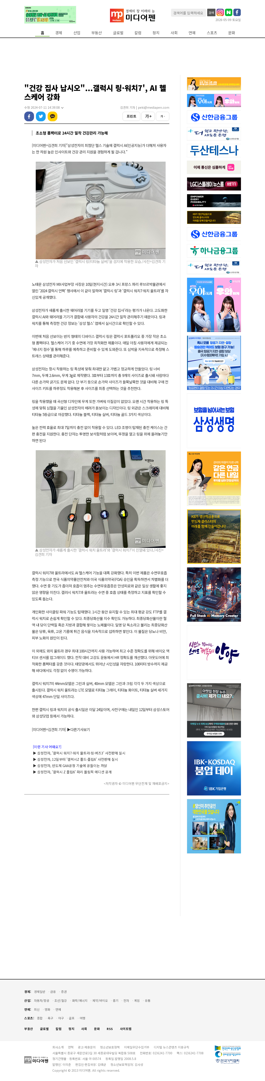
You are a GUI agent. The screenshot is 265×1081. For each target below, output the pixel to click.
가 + (148, 116)
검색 (211, 12)
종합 (40, 1018)
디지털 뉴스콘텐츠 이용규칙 (171, 1047)
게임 (137, 1000)
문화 (231, 32)
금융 (53, 992)
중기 (115, 1000)
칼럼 (137, 32)
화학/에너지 (79, 1000)
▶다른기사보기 (78, 729)
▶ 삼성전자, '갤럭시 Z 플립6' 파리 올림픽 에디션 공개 (72, 771)
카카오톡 (52, 116)
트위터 (41, 116)
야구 (61, 1018)
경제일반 (39, 992)
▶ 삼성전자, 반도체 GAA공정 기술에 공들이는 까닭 (70, 765)
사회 (174, 32)
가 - (162, 116)
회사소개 (58, 1047)
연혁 (71, 1047)
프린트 (131, 116)
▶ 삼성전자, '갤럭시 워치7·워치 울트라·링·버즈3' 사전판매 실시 (79, 753)
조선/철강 (60, 1000)
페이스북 (29, 116)
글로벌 (118, 32)
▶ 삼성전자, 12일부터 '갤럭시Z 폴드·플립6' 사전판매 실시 (75, 759)
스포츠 (212, 32)
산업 (76, 32)
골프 (71, 1018)
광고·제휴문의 (87, 1047)
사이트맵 (126, 1029)
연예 (192, 32)
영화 (47, 1009)
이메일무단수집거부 (136, 1047)
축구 (50, 1018)
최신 (37, 1009)
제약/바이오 (100, 1000)
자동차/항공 (41, 1000)
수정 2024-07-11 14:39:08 (43, 107)
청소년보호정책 (110, 1047)
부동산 (96, 32)
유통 (147, 1000)
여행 (82, 1018)
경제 (58, 32)
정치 (155, 32)
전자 (126, 1000)
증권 (64, 992)
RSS (110, 1029)
